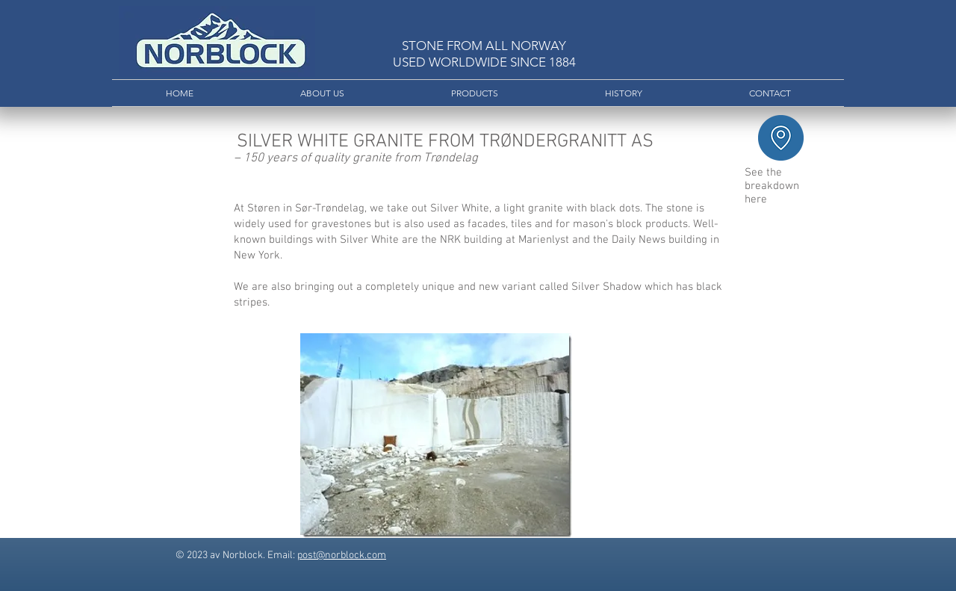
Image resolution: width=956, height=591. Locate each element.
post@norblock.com (341, 555)
